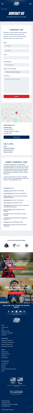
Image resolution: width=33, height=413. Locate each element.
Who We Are (4, 351)
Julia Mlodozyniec (8, 217)
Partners (4, 355)
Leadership (4, 357)
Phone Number (7, 61)
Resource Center (8, 152)
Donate (3, 365)
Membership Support (9, 148)
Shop (2, 370)
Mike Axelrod (7, 224)
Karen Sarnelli (7, 200)
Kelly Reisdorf (7, 188)
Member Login (5, 331)
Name (5, 42)
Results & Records (6, 344)
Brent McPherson (8, 205)
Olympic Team (5, 353)
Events (3, 367)
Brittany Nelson (8, 196)
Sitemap (3, 334)
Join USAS (4, 363)
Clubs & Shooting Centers (8, 368)
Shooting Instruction (7, 346)
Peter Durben (7, 202)
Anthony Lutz (7, 222)
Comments (7, 75)
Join (30, 3)
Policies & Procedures (7, 342)
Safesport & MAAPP (7, 333)
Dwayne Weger (8, 209)
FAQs (5, 146)
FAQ (2, 329)
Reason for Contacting (10, 68)
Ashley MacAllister (9, 193)
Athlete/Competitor (7, 340)
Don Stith (6, 213)
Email (5, 54)
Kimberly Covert (8, 190)
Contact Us (4, 327)
